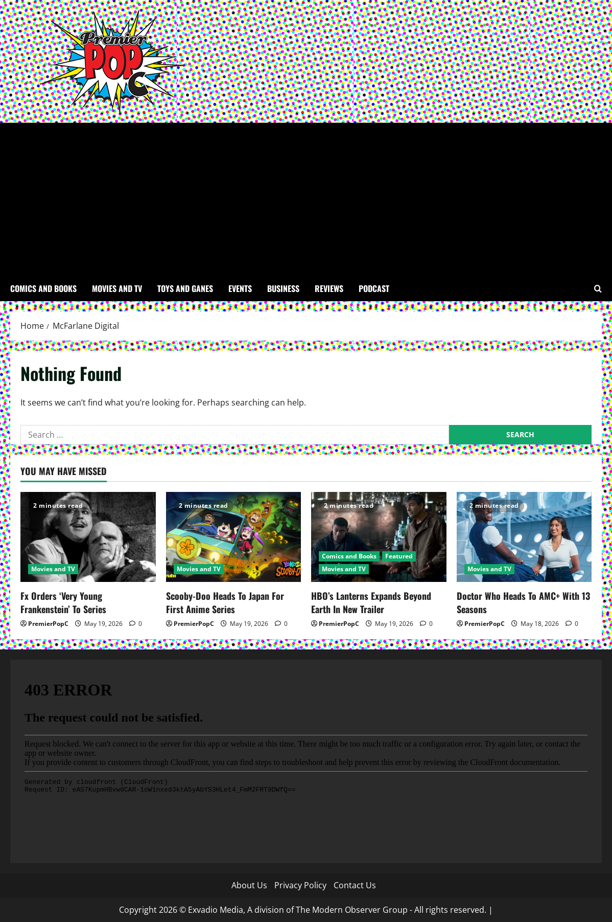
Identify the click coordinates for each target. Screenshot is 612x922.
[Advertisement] (306, 199)
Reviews (329, 288)
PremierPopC (48, 623)
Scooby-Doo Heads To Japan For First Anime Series (225, 602)
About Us (249, 885)
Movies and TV (117, 288)
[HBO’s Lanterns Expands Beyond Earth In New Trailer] (378, 537)
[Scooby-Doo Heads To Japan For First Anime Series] (233, 537)
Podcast (374, 288)
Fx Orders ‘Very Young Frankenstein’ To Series (63, 602)
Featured (399, 556)
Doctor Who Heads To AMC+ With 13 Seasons (523, 602)
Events (240, 288)
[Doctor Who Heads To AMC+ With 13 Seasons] (524, 537)
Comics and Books (43, 288)
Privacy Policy (300, 885)
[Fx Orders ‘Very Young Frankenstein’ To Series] (88, 537)
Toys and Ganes (185, 288)
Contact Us (355, 885)
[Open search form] (598, 289)
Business (283, 288)
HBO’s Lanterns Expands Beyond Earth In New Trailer (371, 602)
